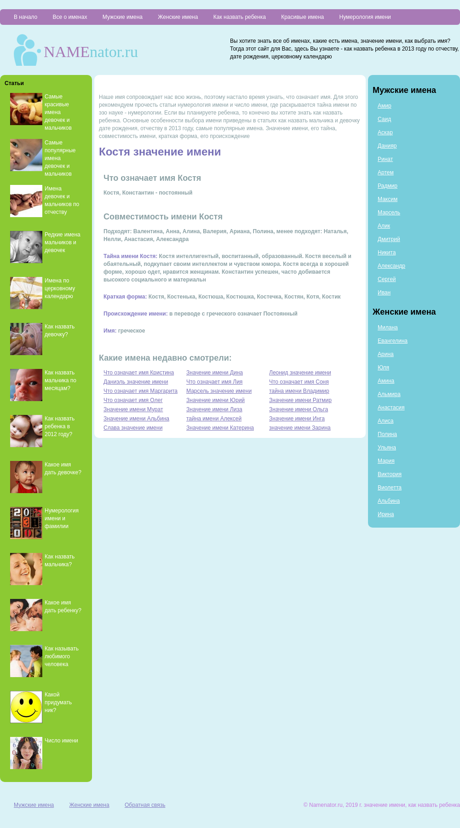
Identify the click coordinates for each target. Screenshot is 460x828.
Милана (388, 327)
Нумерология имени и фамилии (62, 518)
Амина (386, 381)
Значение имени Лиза (214, 409)
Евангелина (393, 341)
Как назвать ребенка (239, 17)
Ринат (385, 159)
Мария (386, 461)
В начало (25, 17)
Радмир (387, 186)
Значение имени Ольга (298, 409)
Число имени (61, 740)
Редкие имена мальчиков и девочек (62, 242)
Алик (384, 226)
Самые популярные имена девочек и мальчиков (60, 158)
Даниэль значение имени (136, 382)
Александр (391, 266)
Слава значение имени (133, 428)
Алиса (385, 421)
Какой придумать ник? (58, 702)
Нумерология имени (365, 17)
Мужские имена (123, 17)
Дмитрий (389, 239)
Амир (384, 106)
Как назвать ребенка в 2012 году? (60, 426)
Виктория (390, 474)
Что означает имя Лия (214, 382)
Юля (383, 367)
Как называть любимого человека (62, 656)
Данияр (387, 146)
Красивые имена (302, 17)
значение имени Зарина (300, 428)
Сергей (387, 279)
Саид (384, 119)
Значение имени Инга (297, 418)
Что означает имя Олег (133, 400)
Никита (387, 252)
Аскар (385, 132)
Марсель (389, 212)
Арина (386, 354)
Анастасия (391, 407)
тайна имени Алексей (214, 418)
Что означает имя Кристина (139, 372)
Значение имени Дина (214, 372)
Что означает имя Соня (299, 382)
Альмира (389, 394)
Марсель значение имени (219, 391)
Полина (387, 434)
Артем (386, 172)
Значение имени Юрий (215, 400)
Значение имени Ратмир (300, 400)
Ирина (386, 514)
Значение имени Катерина (220, 428)
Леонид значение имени (300, 372)
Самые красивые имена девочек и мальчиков (58, 112)
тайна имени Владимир (299, 391)
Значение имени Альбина (136, 418)
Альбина (389, 501)
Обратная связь (145, 805)
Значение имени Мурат (133, 409)
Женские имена (178, 17)
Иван (384, 292)
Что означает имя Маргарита (141, 391)
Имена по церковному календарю (60, 288)
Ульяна (387, 447)
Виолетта (390, 487)
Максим (387, 199)
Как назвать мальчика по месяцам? (60, 380)
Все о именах (69, 17)
